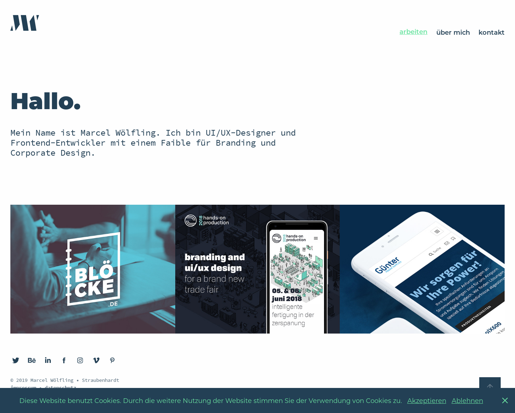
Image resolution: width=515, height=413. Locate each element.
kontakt (492, 32)
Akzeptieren (426, 400)
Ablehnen (467, 400)
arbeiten (413, 31)
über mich (453, 32)
